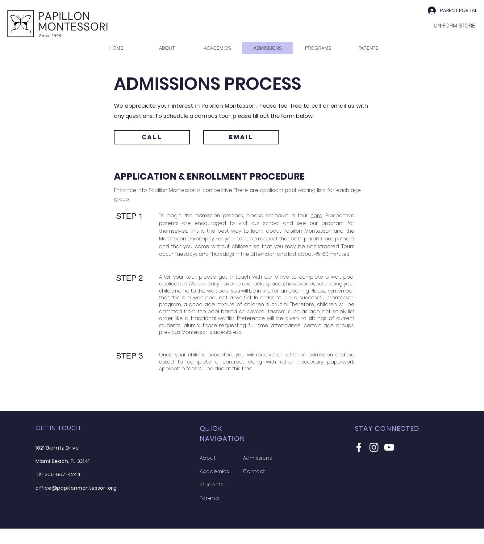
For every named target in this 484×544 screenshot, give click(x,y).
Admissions (257, 458)
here (316, 215)
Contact (254, 471)
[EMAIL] (241, 137)
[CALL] (152, 137)
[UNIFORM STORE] (454, 25)
